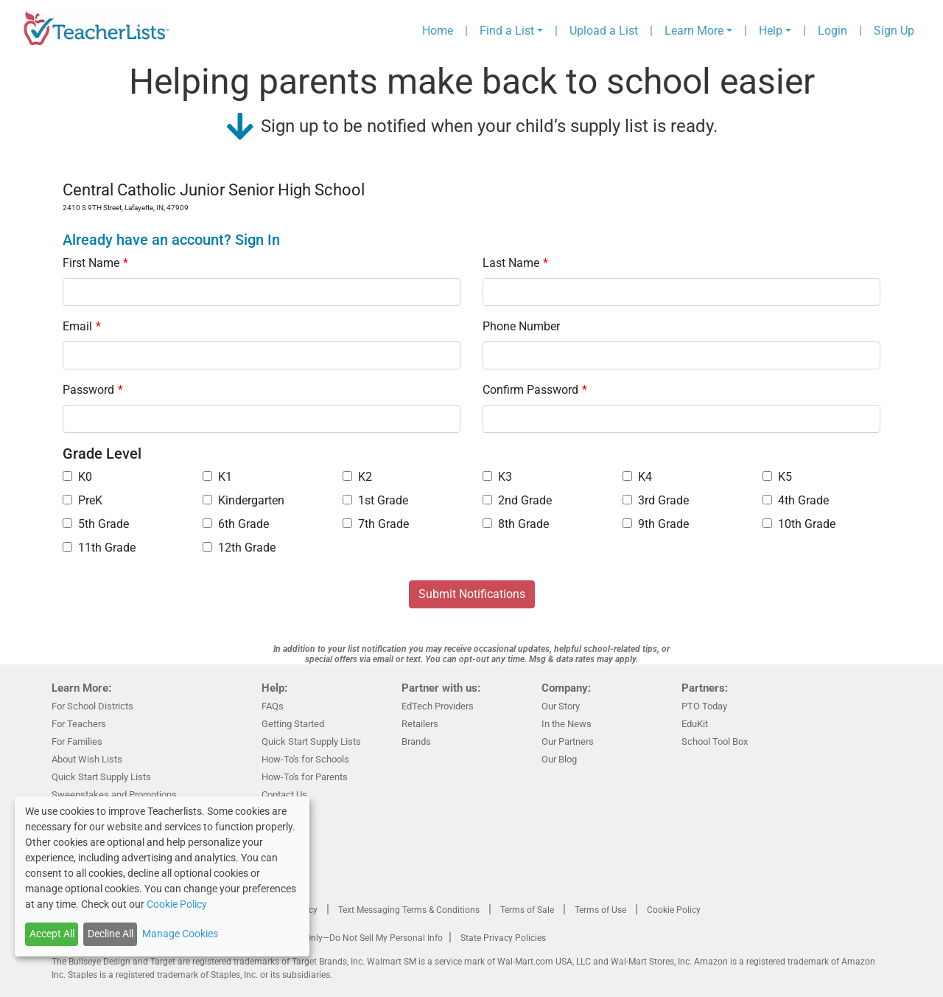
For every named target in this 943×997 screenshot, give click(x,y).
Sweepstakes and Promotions (114, 794)
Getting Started (293, 723)
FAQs (273, 706)
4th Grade (796, 500)
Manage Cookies (180, 933)
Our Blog (559, 759)
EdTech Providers (438, 706)
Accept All (51, 933)
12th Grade (239, 548)
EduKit (694, 723)
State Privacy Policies (503, 938)
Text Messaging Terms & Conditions (409, 910)
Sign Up (894, 31)
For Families (77, 741)
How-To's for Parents (305, 776)
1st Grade (375, 500)
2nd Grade (517, 500)
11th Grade (99, 548)
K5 (777, 477)
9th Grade (656, 524)
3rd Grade (656, 500)
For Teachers (79, 723)
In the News (566, 723)
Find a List (507, 31)
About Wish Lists (87, 759)
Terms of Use (600, 910)
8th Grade (516, 524)
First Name (95, 263)
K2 (357, 477)
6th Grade (236, 524)
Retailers (420, 723)
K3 (497, 477)
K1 (217, 477)
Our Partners (567, 741)
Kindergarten (243, 500)
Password (93, 390)
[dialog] (162, 876)
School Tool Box (714, 741)
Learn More (694, 31)
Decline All (110, 933)
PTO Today (704, 706)
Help (770, 31)
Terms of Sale (527, 910)
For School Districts (92, 706)
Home (437, 31)
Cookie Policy (674, 910)
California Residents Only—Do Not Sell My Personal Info (333, 938)
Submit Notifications (471, 594)
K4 (637, 477)
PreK (82, 500)
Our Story (560, 706)
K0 (77, 477)
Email (82, 326)
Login (832, 31)
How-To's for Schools (305, 759)
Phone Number (521, 326)
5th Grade (96, 524)
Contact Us (284, 794)
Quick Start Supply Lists (101, 776)
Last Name (515, 263)
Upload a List (603, 31)
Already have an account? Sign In (171, 240)
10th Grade (799, 524)
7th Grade (376, 524)
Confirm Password (535, 390)
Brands (416, 741)
